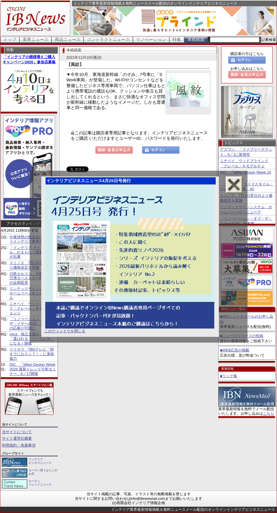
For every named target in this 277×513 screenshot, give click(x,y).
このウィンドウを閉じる (64, 331)
